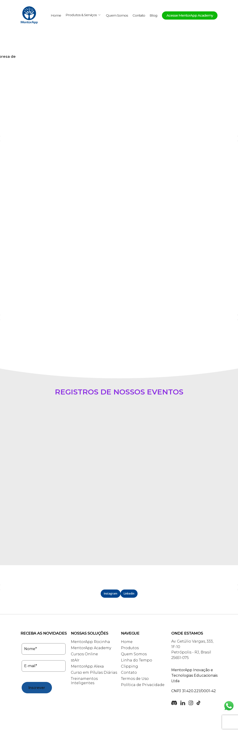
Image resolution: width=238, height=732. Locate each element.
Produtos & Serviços (83, 15)
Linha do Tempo (136, 636)
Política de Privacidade (142, 661)
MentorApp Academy (91, 624)
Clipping (129, 642)
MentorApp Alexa (87, 642)
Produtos (130, 624)
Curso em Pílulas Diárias (94, 648)
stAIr (75, 636)
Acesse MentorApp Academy (189, 15)
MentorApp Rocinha (90, 618)
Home (56, 15)
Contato (139, 15)
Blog (153, 15)
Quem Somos (117, 15)
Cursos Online (84, 630)
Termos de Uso (135, 655)
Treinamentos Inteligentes (84, 657)
